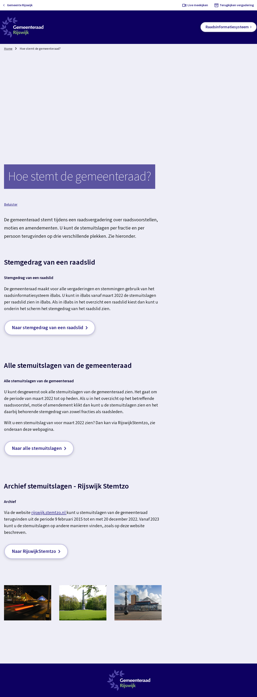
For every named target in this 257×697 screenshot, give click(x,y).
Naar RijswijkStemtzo (36, 551)
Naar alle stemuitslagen (39, 448)
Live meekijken (198, 5)
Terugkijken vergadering (237, 5)
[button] (27, 602)
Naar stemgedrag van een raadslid (50, 327)
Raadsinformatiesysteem (227, 27)
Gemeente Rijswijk (20, 5)
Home (8, 49)
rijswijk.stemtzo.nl (48, 512)
